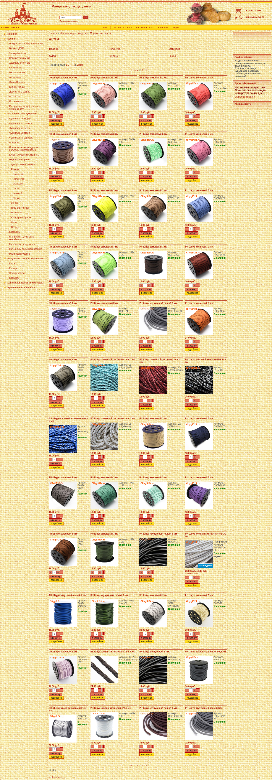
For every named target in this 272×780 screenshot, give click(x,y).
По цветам (14, 96)
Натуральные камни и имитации (26, 43)
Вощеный (18, 174)
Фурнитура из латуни (20, 128)
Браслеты (14, 278)
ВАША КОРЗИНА (253, 11)
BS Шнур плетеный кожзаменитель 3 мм (112, 359)
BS (67, 65)
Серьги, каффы (17, 273)
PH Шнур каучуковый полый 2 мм (158, 303)
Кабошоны (14, 232)
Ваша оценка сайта (245, 96)
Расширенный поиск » (69, 21)
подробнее (56, 124)
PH (73, 65)
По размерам (16, 101)
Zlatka (80, 65)
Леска (14, 222)
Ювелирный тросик (21, 217)
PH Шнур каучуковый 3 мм (154, 651)
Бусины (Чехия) (17, 87)
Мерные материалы (20, 159)
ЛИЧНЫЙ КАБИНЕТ (255, 17)
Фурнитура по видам (20, 118)
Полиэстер (18, 179)
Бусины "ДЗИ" (16, 48)
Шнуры (15, 169)
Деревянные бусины (19, 91)
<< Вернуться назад (57, 777)
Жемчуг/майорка (18, 53)
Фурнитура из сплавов (20, 123)
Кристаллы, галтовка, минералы (25, 282)
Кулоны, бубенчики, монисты (24, 155)
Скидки (175, 27)
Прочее (15, 227)
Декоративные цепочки (23, 164)
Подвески (14, 142)
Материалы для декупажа (22, 244)
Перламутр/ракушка (19, 58)
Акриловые (15, 77)
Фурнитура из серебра (21, 137)
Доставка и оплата (122, 27)
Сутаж (16, 188)
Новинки (12, 34)
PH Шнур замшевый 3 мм (63, 77)
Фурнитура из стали (19, 133)
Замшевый (18, 183)
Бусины (11, 38)
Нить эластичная (20, 208)
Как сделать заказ (145, 27)
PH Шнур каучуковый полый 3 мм (158, 533)
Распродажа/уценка (19, 254)
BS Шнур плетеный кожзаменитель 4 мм (112, 651)
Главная (104, 27)
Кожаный (17, 193)
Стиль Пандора (17, 82)
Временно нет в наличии (21, 287)
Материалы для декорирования (25, 249)
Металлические (17, 72)
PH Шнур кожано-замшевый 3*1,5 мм (205, 651)
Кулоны (13, 263)
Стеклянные (15, 67)
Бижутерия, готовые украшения (25, 258)
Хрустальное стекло (19, 63)
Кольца (13, 268)
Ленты (14, 203)
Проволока (16, 212)
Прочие (17, 198)
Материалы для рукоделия (22, 113)
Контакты (163, 27)
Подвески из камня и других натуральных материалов (23, 148)
